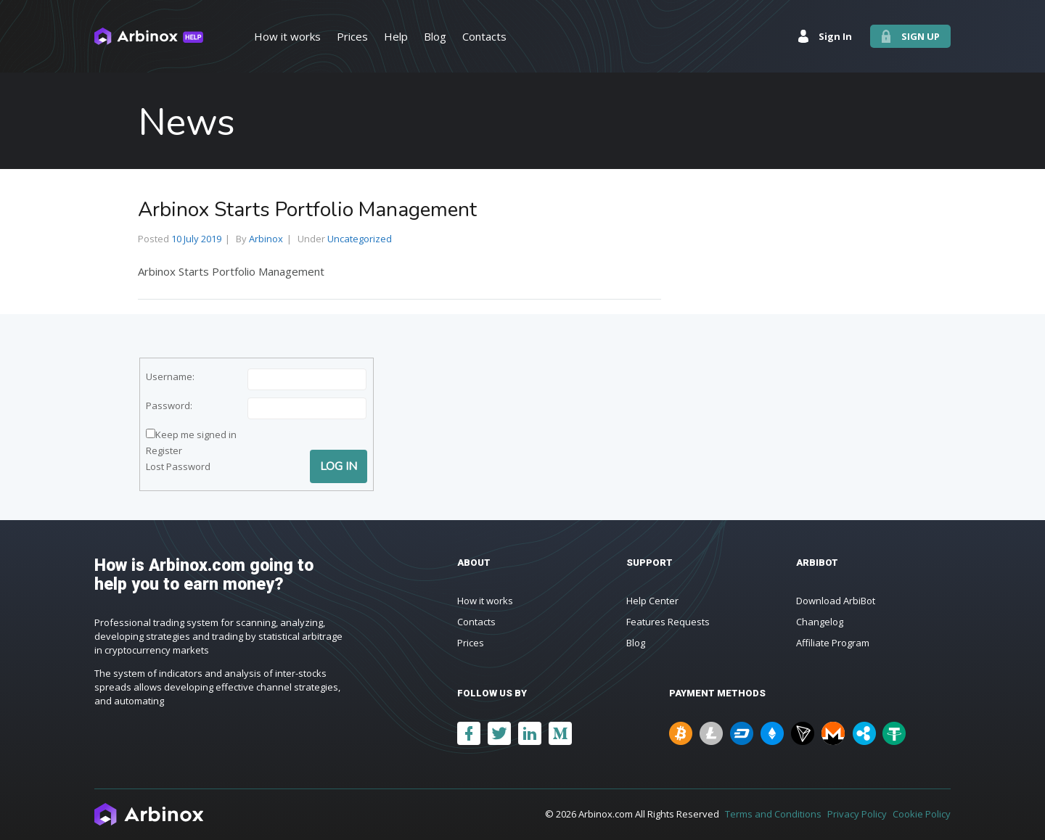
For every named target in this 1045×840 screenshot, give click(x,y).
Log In (338, 466)
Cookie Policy (922, 813)
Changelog (819, 621)
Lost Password (178, 466)
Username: (170, 376)
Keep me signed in (196, 434)
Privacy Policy (857, 813)
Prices (470, 642)
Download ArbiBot (835, 600)
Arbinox (266, 238)
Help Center (652, 600)
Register (164, 450)
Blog (635, 642)
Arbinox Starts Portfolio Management (307, 209)
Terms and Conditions (773, 813)
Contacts (476, 621)
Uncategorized (359, 238)
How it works (485, 600)
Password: (169, 405)
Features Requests (668, 621)
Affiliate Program (832, 642)
